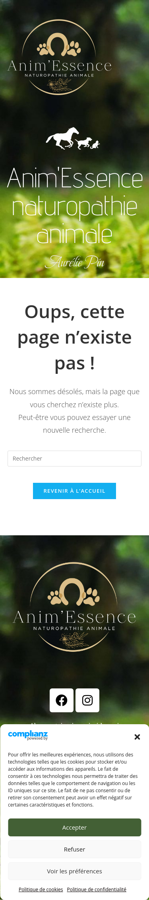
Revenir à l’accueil (74, 490)
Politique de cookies (41, 889)
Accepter (74, 827)
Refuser (74, 849)
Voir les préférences (74, 871)
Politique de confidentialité (96, 889)
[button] (137, 737)
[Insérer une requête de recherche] (75, 459)
